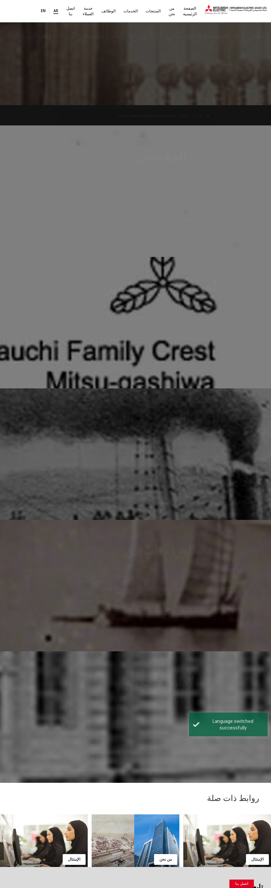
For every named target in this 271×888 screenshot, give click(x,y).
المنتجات (143, 11)
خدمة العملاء (76, 11)
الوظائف (99, 11)
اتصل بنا (56, 11)
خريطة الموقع (21, 873)
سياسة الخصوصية (56, 873)
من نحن (163, 11)
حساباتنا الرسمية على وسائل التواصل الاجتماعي (169, 837)
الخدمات (121, 11)
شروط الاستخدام (93, 873)
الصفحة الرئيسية (186, 11)
